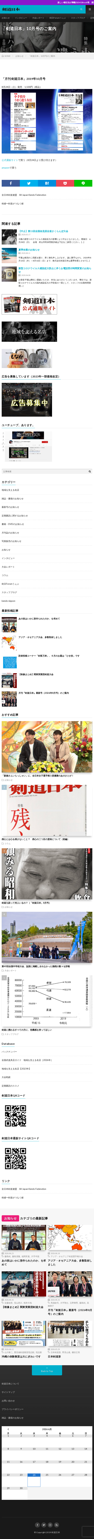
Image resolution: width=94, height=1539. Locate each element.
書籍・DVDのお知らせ (13, 524)
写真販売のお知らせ (11, 541)
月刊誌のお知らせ (10, 532)
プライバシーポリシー (12, 1409)
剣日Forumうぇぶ (58, 18)
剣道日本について (10, 1383)
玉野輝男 (74, 1303)
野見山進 (66, 1352)
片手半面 (35, 1256)
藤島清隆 (16, 1256)
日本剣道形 (56, 1352)
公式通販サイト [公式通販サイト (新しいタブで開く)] (10, 160)
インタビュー (21, 18)
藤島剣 (8, 1256)
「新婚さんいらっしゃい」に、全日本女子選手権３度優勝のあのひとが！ (38, 775)
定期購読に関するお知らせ (15, 515)
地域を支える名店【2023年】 (16, 1068)
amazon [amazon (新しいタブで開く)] (6, 167)
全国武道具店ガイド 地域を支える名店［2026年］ (27, 1060)
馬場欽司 (55, 1303)
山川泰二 (9, 1352)
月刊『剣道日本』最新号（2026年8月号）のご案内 (43, 693)
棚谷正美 (76, 1352)
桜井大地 (28, 1303)
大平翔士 (64, 1303)
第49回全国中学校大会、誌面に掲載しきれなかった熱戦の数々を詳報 (36, 966)
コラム (5, 575)
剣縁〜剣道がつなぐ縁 (12, 203)
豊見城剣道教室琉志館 (24, 1352)
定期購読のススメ (10, 1085)
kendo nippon (8, 601)
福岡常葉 (26, 1256)
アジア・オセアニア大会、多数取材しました (40, 637)
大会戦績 (6, 1077)
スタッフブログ (78, 18)
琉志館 (39, 1352)
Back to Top (47, 1371)
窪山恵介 (18, 1303)
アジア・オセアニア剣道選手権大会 (67, 1256)
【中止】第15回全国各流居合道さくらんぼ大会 (43, 231)
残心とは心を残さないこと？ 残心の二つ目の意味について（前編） (35, 839)
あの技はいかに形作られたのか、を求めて (39, 618)
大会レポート (38, 18)
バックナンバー (9, 1051)
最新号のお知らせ (10, 507)
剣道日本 (56, 1532)
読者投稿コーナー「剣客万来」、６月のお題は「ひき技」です (49, 655)
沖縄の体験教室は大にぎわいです (21, 1356)
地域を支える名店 (10, 490)
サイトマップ (8, 1392)
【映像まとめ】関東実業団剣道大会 (35, 674)
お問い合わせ (8, 1400)
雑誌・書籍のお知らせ (12, 498)
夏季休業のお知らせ (29, 249)
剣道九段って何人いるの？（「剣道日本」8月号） (26, 902)
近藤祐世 (9, 1303)
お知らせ (6, 18)
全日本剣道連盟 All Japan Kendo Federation (24, 195)
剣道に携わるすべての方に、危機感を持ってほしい (27, 1029)
